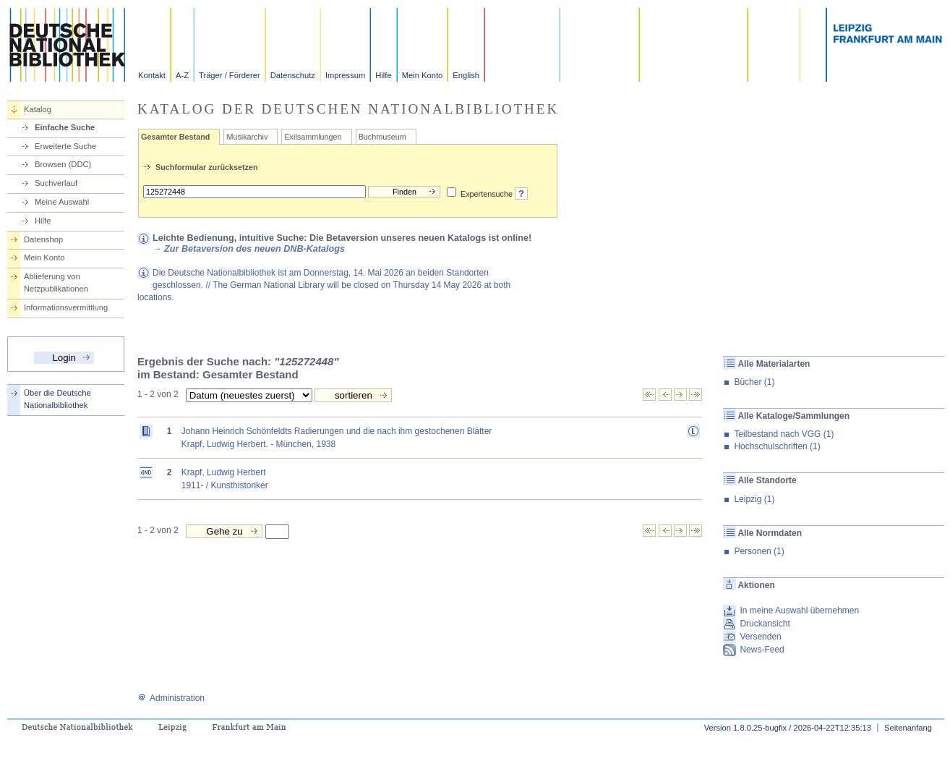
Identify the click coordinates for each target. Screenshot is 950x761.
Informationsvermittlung (66, 307)
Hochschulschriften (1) (777, 446)
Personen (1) (759, 551)
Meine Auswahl (62, 201)
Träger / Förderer (229, 75)
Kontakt (152, 75)
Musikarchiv (247, 136)
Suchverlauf (56, 183)
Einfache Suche (65, 127)
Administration (171, 698)
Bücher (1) (754, 382)
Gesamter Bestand (175, 136)
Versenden (760, 637)
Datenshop (43, 239)
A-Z (182, 75)
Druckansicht (764, 623)
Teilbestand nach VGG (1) (784, 434)
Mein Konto (422, 75)
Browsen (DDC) (63, 164)
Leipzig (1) (754, 499)
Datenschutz (292, 75)
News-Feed (762, 650)
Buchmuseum (382, 136)
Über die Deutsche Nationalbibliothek (57, 398)
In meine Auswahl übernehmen (799, 610)
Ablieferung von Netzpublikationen (56, 282)
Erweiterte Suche (65, 146)
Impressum (345, 75)
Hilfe (383, 75)
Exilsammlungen (312, 136)
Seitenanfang (908, 727)
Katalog (37, 109)
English (466, 75)
